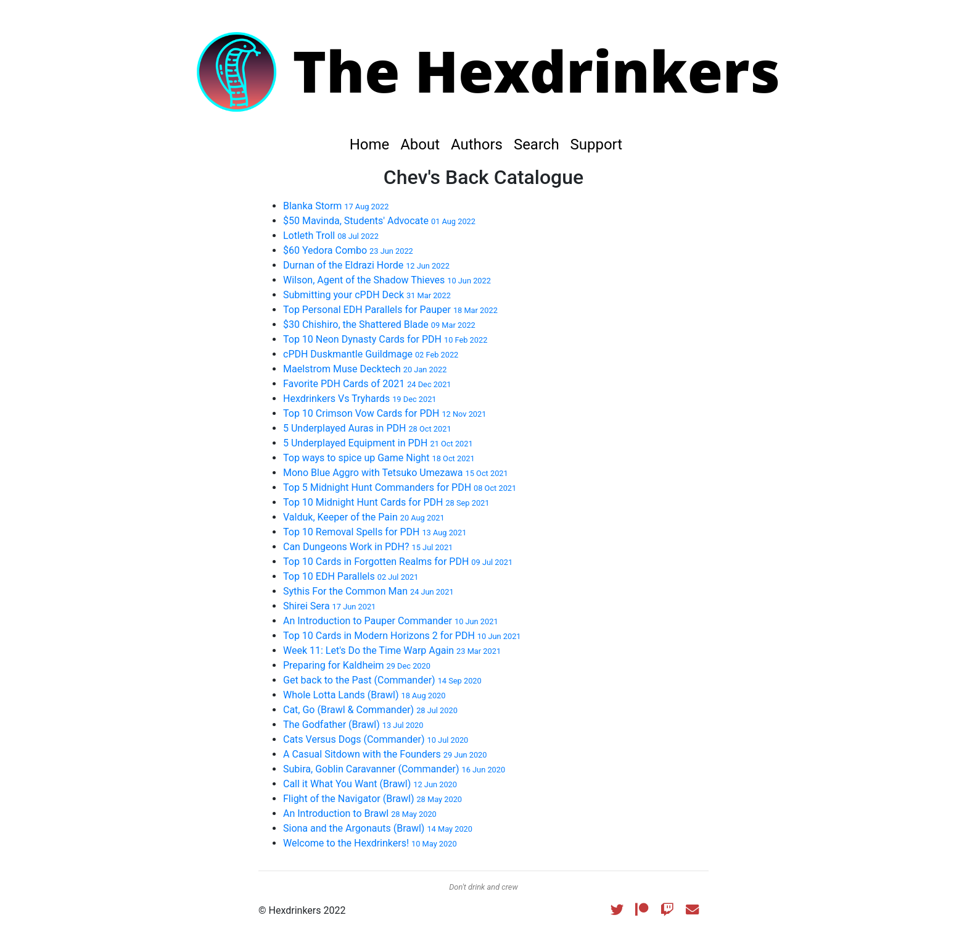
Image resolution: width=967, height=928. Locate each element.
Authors (478, 144)
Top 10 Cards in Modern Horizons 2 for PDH (402, 636)
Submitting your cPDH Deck (367, 295)
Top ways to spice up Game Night (379, 458)
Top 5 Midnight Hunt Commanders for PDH (399, 487)
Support (597, 144)
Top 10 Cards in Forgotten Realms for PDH (397, 561)
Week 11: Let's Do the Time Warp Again (392, 650)
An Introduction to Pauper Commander (390, 621)
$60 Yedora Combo (348, 250)
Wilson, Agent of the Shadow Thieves (387, 280)
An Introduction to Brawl (360, 813)
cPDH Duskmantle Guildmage (370, 354)
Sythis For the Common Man (368, 591)
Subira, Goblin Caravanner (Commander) (394, 769)
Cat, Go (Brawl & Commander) (370, 710)
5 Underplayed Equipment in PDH (378, 443)
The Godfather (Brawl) (353, 724)
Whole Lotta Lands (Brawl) (364, 695)
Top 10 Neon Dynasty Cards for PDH (385, 339)
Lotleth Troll (331, 235)
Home (371, 144)
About (422, 144)
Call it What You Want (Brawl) (370, 784)
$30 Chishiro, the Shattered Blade (379, 324)
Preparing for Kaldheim (356, 665)
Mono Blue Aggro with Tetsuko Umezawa (395, 473)
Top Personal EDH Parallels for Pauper (390, 310)
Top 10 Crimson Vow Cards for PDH (384, 413)
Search (538, 144)
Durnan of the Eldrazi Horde (366, 265)
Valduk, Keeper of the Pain (364, 517)
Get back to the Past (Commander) (382, 680)
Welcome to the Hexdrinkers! (370, 843)
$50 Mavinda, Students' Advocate (379, 221)
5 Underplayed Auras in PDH (367, 428)
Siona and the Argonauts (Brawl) (377, 828)
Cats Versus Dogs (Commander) (375, 739)
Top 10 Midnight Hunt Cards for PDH (386, 502)
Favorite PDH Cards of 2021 (367, 384)
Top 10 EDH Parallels (350, 576)
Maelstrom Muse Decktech (364, 369)
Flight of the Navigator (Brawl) (372, 799)
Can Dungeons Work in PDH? (368, 547)
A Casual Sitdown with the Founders (385, 754)
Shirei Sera (329, 606)
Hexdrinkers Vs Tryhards (360, 398)
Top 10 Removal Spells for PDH (374, 532)
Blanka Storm (336, 206)
